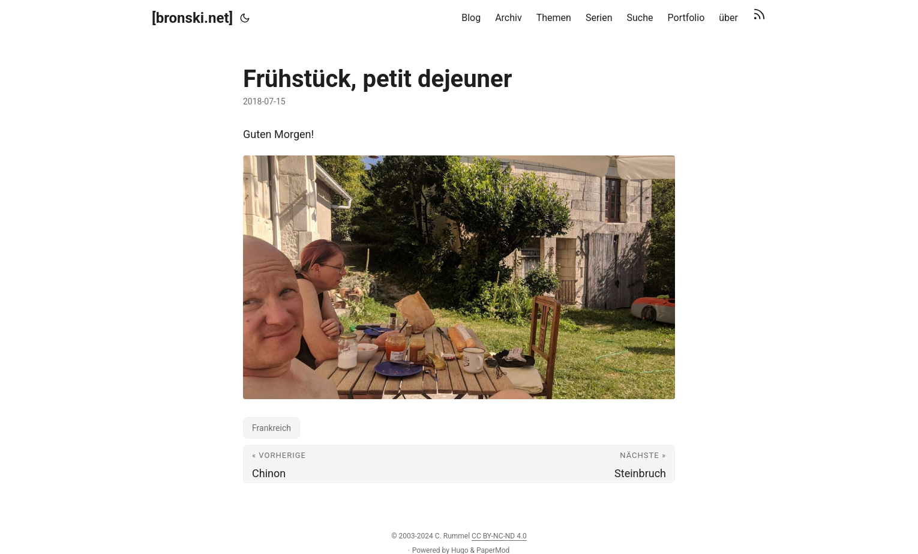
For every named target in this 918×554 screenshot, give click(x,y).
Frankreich (271, 428)
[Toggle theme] (245, 18)
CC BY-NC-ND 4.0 (499, 536)
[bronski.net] (192, 18)
